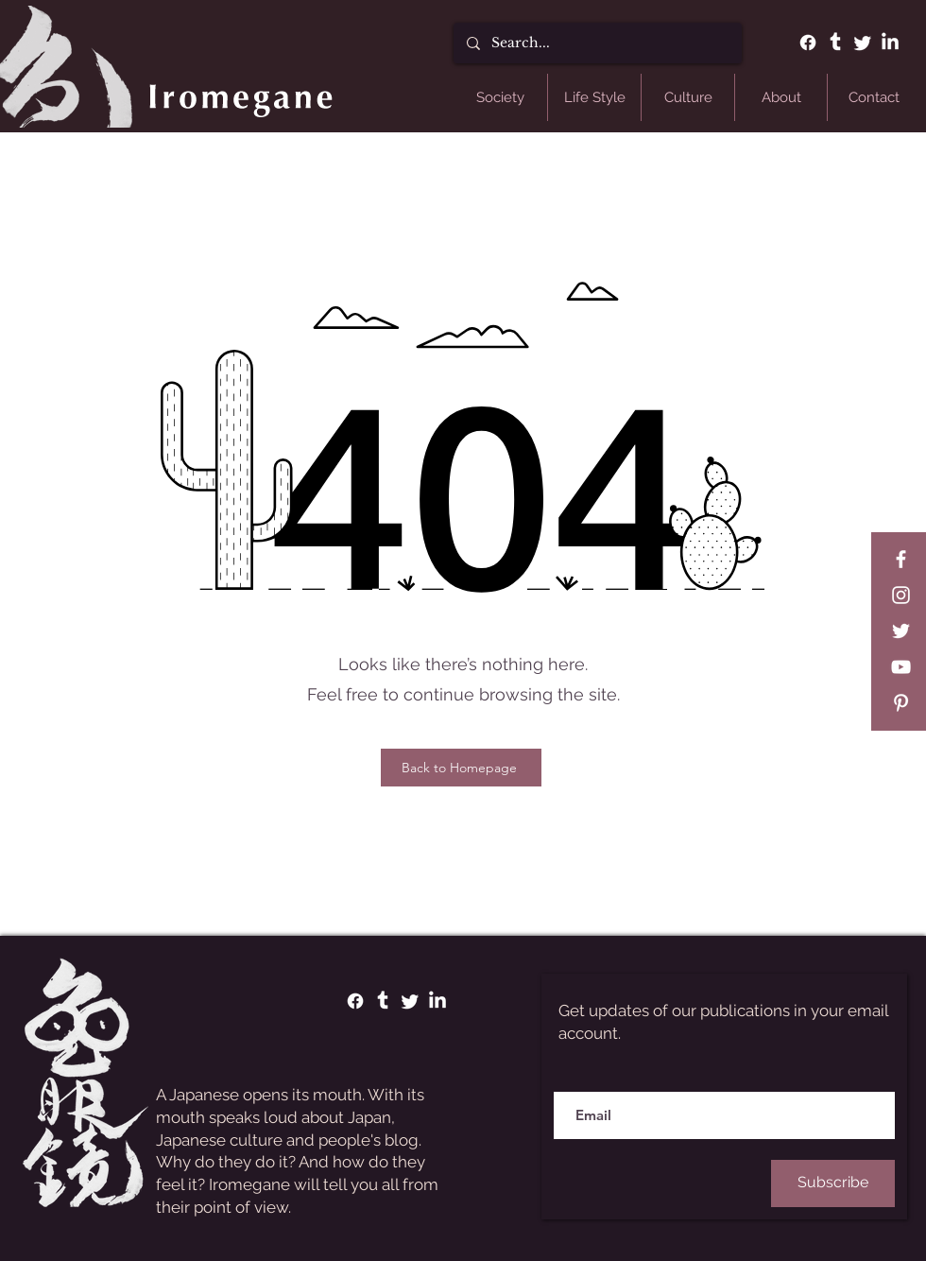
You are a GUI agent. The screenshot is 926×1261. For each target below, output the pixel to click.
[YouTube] (901, 667)
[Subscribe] (833, 1183)
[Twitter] (862, 42)
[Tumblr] (835, 42)
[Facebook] (807, 42)
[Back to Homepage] (461, 767)
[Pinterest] (901, 703)
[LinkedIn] (890, 42)
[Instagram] (901, 595)
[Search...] (596, 43)
